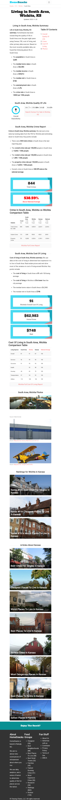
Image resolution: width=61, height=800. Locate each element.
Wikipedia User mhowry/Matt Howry (23, 440)
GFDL (31, 464)
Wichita (21, 6)
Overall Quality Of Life (45, 36)
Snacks (18, 2)
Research (31, 783)
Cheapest (31, 741)
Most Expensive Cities (31, 777)
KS (16, 6)
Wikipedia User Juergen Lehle (21, 464)
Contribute (46, 746)
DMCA (44, 758)
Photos (45, 49)
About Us (45, 738)
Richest (30, 793)
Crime (44, 41)
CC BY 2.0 (36, 440)
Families (31, 763)
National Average (45, 350)
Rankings (31, 788)
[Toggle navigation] (49, 2)
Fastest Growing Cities (31, 770)
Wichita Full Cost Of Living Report (30, 384)
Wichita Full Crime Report (30, 246)
